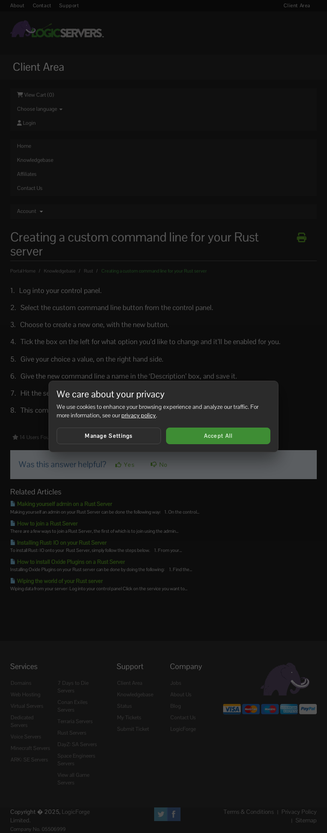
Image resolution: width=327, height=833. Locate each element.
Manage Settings (109, 435)
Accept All (218, 435)
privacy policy (138, 415)
